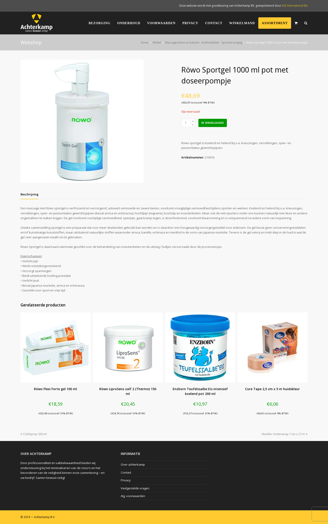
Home (145, 42)
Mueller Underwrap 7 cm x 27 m (285, 434)
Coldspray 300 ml (33, 434)
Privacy (126, 480)
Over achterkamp (133, 464)
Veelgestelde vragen (135, 488)
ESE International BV (295, 6)
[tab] (29, 194)
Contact (126, 472)
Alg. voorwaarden (133, 496)
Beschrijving (29, 194)
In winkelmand (212, 123)
